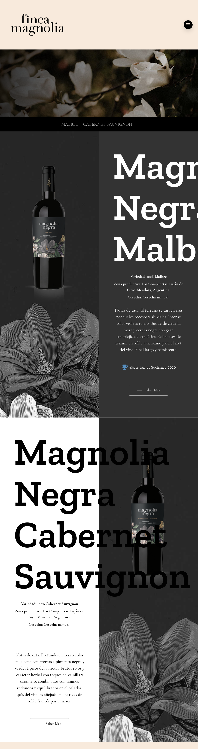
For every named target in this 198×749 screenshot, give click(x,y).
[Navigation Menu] (188, 25)
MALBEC (69, 124)
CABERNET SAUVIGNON (107, 124)
